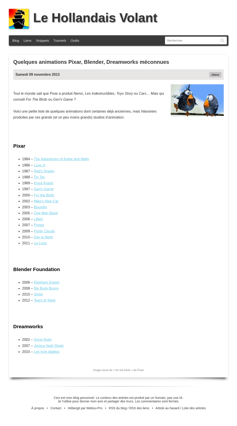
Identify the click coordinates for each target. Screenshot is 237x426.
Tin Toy (39, 177)
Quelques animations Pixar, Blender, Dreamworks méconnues (91, 62)
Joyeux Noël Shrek (48, 346)
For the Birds (44, 195)
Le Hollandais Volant (83, 18)
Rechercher (222, 40)
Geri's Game (43, 189)
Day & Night (43, 237)
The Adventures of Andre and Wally (61, 159)
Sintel (38, 294)
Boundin (40, 207)
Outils (75, 40)
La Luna (40, 243)
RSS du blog (118, 408)
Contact (55, 408)
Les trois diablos (46, 352)
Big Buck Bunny (46, 288)
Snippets (42, 40)
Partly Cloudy (44, 231)
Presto (39, 225)
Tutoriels (59, 40)
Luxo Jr (39, 165)
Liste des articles (194, 408)
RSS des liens (139, 408)
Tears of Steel (44, 300)
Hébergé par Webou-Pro (85, 408)
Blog (15, 40)
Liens (27, 40)
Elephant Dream (46, 282)
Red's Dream (44, 171)
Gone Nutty (43, 339)
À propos (37, 408)
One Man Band (46, 213)
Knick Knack (43, 183)
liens (216, 74)
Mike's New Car (46, 201)
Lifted (38, 219)
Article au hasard (167, 408)
